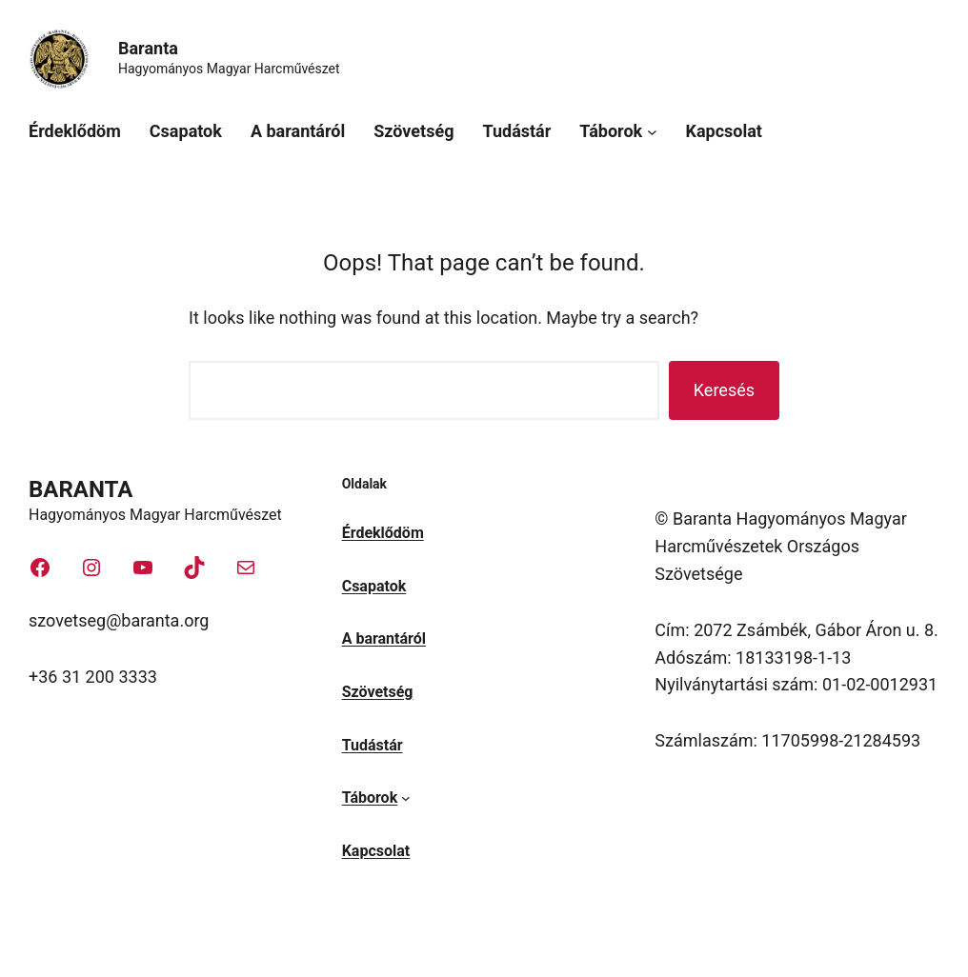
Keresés (724, 390)
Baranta (148, 48)
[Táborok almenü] (652, 132)
